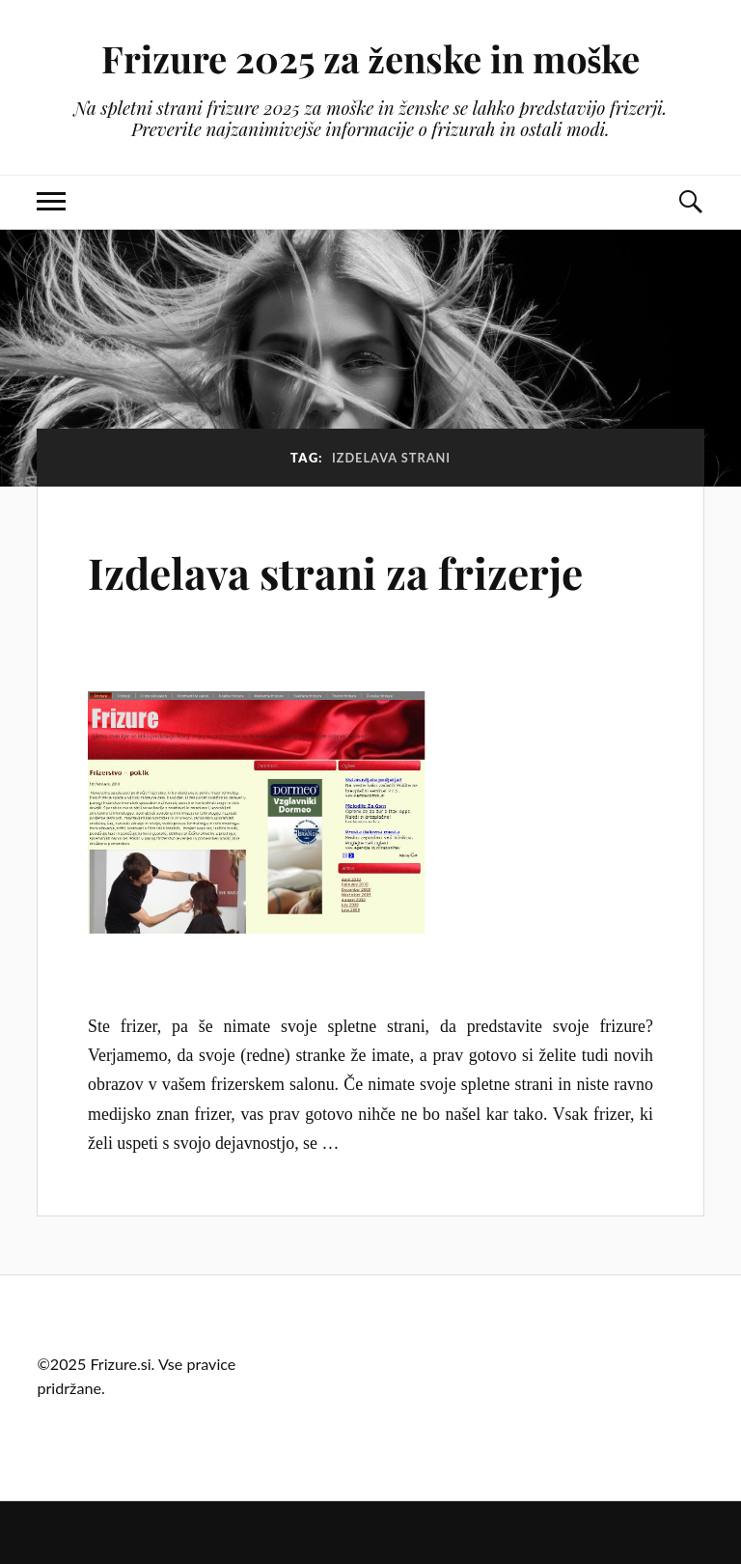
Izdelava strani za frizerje (335, 572)
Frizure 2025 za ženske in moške (371, 58)
